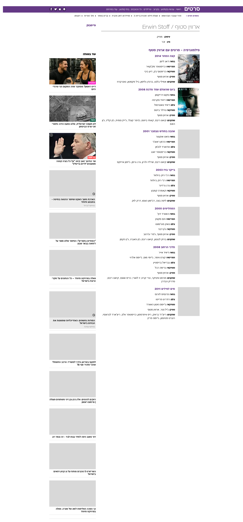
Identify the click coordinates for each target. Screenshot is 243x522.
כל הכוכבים (133, 10)
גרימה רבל (157, 267)
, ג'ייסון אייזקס (121, 162)
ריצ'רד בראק (156, 314)
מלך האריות (86, 16)
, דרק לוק (134, 200)
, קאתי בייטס (145, 120)
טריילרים (144, 10)
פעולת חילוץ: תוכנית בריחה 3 (143, 16)
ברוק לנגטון (157, 239)
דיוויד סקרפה (156, 100)
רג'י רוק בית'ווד (158, 175)
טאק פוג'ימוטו (159, 224)
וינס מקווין (157, 219)
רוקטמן (74, 16)
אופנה (80, 3)
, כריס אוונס (123, 278)
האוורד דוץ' (160, 214)
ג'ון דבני (159, 229)
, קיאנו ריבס (145, 239)
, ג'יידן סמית (119, 120)
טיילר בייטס (157, 110)
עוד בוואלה (86, 54)
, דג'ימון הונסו (146, 200)
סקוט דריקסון (159, 95)
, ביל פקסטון (131, 81)
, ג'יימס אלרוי (134, 257)
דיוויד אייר (161, 252)
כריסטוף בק (157, 71)
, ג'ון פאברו (133, 239)
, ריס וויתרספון (142, 314)
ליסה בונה (158, 200)
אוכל (123, 3)
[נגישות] (4, 3)
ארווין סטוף (160, 76)
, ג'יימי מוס (146, 257)
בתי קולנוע (121, 10)
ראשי (175, 10)
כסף (131, 3)
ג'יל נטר (162, 309)
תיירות (103, 3)
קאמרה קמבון (155, 190)
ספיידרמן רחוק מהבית (118, 16)
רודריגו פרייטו (160, 299)
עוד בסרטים (108, 10)
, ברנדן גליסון (144, 81)
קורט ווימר (157, 257)
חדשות (182, 3)
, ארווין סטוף (151, 309)
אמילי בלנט (157, 81)
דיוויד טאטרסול (159, 105)
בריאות (113, 3)
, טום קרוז (119, 81)
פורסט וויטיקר (156, 278)
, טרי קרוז (144, 278)
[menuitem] (180, 3)
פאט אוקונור (159, 136)
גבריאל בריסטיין (158, 262)
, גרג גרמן (134, 162)
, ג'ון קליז (108, 120)
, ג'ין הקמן (122, 239)
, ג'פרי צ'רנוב (147, 234)
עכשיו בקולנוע (164, 10)
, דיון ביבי (146, 71)
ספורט (172, 3)
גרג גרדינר (161, 185)
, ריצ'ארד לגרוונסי (109, 314)
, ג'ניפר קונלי (132, 120)
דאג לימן (161, 61)
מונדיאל (161, 3)
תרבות (150, 3)
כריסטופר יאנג (155, 152)
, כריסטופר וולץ (127, 314)
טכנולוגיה (91, 3)
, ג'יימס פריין (151, 318)
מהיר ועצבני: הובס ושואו (168, 16)
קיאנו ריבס (157, 120)
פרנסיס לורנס (159, 294)
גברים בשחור (100, 16)
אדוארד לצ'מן (159, 147)
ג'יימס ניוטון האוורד (153, 304)
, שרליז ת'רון (145, 162)
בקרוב (153, 10)
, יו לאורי (134, 278)
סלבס (140, 3)
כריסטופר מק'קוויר (153, 66)
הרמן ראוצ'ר (156, 141)
